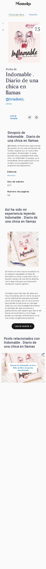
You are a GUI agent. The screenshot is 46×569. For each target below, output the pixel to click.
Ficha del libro (16, 14)
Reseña (33, 14)
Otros (9, 104)
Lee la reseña (15, 117)
